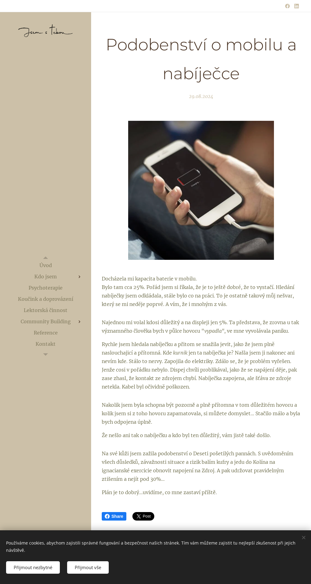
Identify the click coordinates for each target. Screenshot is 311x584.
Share (114, 516)
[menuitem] (45, 265)
